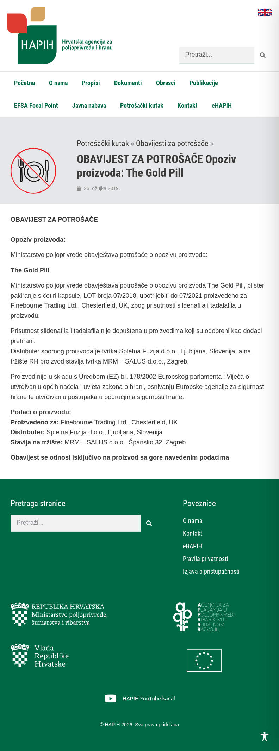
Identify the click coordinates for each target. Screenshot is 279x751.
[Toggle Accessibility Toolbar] (264, 736)
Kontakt (188, 105)
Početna (24, 83)
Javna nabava (89, 105)
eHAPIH (222, 105)
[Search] (263, 55)
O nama (58, 83)
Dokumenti (128, 83)
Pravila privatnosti (205, 558)
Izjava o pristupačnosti (211, 571)
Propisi (91, 83)
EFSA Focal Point (36, 105)
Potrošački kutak (141, 105)
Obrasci (165, 83)
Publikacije (204, 83)
